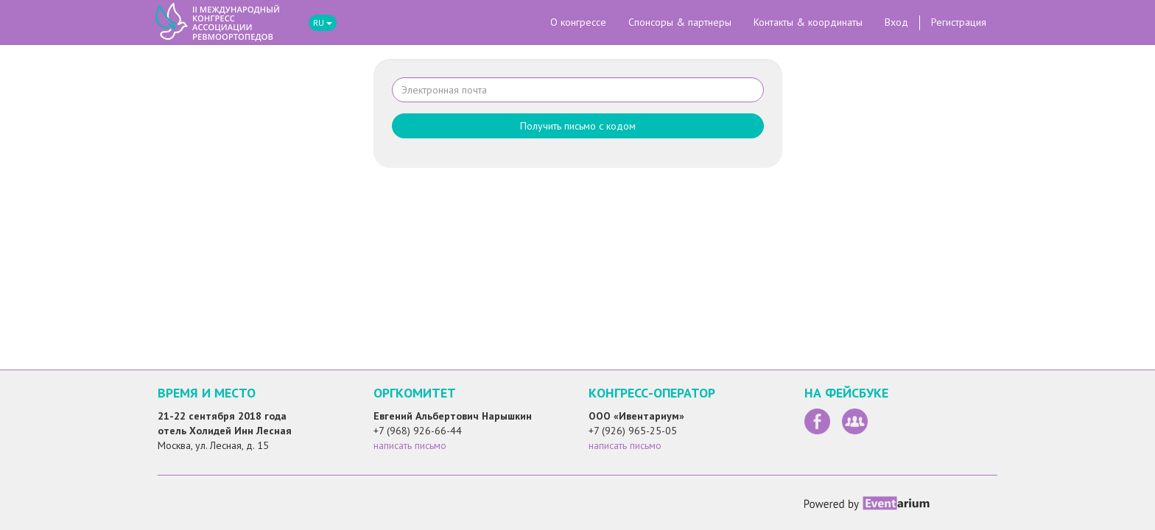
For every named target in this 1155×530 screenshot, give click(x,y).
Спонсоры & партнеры (679, 22)
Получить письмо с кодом (578, 125)
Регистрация (958, 22)
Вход (896, 22)
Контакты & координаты (808, 22)
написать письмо (409, 445)
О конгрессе (578, 22)
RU (322, 22)
